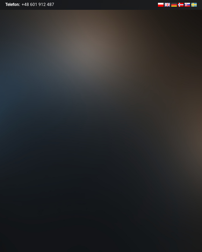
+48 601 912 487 (38, 4)
